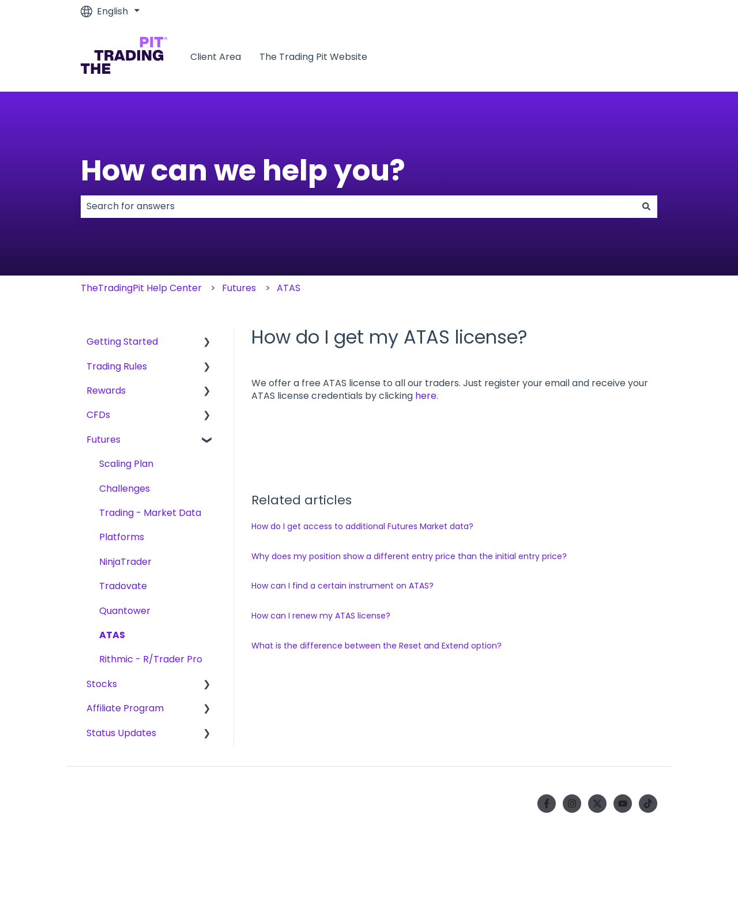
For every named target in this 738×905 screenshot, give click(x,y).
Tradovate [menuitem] (123, 586)
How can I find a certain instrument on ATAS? (342, 585)
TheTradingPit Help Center (141, 288)
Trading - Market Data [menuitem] (150, 512)
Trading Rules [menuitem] (116, 366)
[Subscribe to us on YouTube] (622, 803)
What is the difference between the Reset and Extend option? (376, 645)
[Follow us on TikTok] (648, 803)
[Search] (646, 206)
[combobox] (358, 206)
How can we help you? (243, 170)
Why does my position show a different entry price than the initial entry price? (409, 556)
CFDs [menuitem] (98, 414)
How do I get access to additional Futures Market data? (362, 526)
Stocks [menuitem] (101, 684)
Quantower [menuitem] (124, 610)
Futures (239, 288)
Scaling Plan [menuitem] (126, 463)
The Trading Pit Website (313, 57)
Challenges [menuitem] (124, 488)
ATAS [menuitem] (112, 635)
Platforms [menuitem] (121, 537)
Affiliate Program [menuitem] (125, 708)
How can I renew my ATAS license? (320, 615)
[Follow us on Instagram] (572, 803)
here (425, 395)
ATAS (288, 288)
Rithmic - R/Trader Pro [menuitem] (150, 659)
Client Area (215, 57)
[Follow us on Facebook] (546, 803)
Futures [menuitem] (103, 439)
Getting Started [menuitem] (122, 341)
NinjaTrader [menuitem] (125, 561)
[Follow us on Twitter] (597, 803)
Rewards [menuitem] (106, 390)
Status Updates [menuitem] (121, 733)
